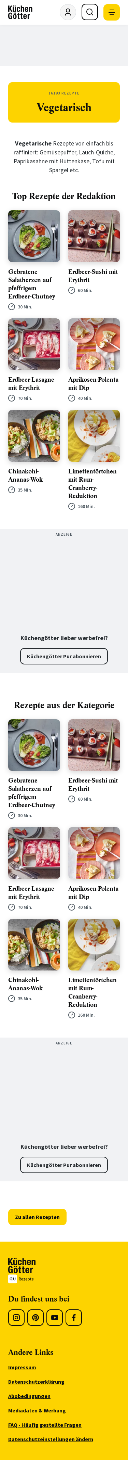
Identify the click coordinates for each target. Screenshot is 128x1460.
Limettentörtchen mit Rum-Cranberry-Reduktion (92, 483)
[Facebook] (74, 1317)
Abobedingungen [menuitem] (29, 1396)
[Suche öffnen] (90, 12)
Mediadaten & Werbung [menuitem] (37, 1410)
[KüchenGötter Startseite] (20, 12)
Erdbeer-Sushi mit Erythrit (93, 276)
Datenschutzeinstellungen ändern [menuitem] (50, 1439)
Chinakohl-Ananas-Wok (25, 475)
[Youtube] (54, 1317)
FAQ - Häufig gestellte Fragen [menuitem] (45, 1424)
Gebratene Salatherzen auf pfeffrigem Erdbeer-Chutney (31, 284)
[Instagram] (16, 1317)
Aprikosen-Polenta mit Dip (93, 384)
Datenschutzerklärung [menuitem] (36, 1381)
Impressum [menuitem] (22, 1367)
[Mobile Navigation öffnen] (111, 12)
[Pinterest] (35, 1317)
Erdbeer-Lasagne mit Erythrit (31, 384)
